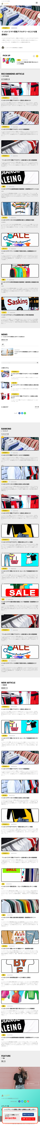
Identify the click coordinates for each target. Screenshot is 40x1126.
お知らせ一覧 (4, 339)
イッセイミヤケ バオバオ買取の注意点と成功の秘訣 (24, 385)
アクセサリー (6, 27)
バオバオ (4, 217)
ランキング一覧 (5, 434)
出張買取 (3, 222)
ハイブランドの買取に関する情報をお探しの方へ (20, 1109)
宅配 (3, 253)
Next (1, 15)
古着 (3, 186)
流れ (3, 888)
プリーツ (4, 248)
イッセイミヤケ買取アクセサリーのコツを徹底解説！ (24, 374)
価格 (3, 191)
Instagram (30, 1083)
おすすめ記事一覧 (5, 79)
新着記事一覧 (4, 688)
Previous (38, 15)
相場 (3, 919)
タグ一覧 (37, 406)
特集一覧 (3, 1061)
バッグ (4, 312)
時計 (3, 279)
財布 (3, 974)
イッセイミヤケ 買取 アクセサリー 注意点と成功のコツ (24, 397)
